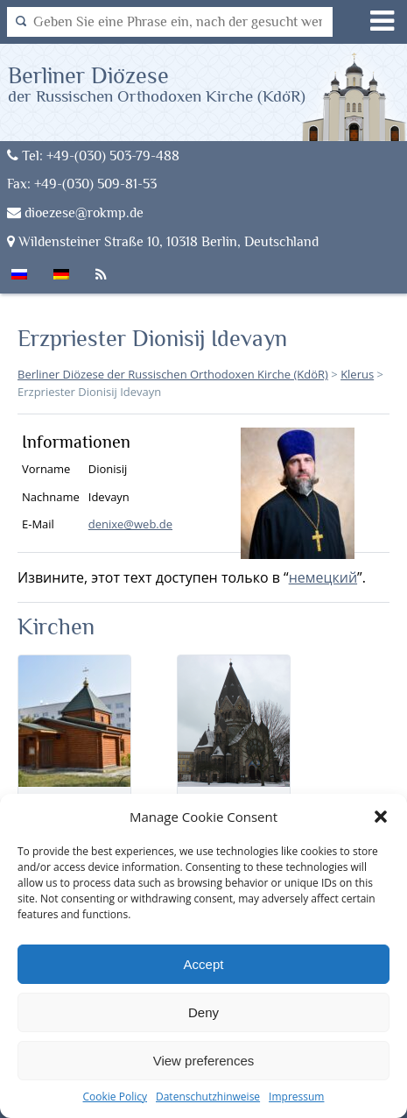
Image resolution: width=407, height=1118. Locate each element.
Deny (203, 1012)
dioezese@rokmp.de (75, 212)
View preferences (204, 1060)
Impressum (296, 1096)
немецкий (323, 577)
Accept (204, 964)
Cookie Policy (115, 1096)
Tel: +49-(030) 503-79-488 (93, 155)
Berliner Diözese (156, 83)
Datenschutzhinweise (208, 1096)
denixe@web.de (130, 524)
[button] (380, 816)
